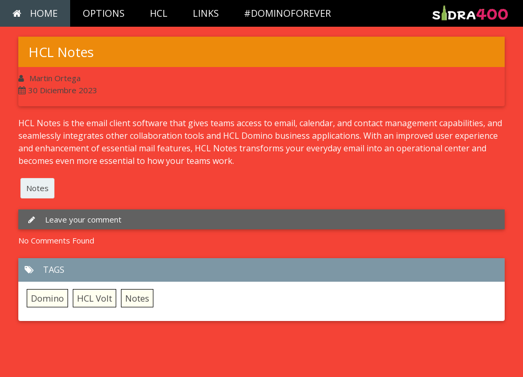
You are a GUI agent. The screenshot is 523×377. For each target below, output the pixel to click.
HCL (159, 13)
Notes (37, 188)
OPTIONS (104, 13)
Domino (47, 298)
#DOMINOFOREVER (287, 13)
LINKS (206, 13)
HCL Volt (94, 298)
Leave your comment (74, 219)
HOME (35, 13)
